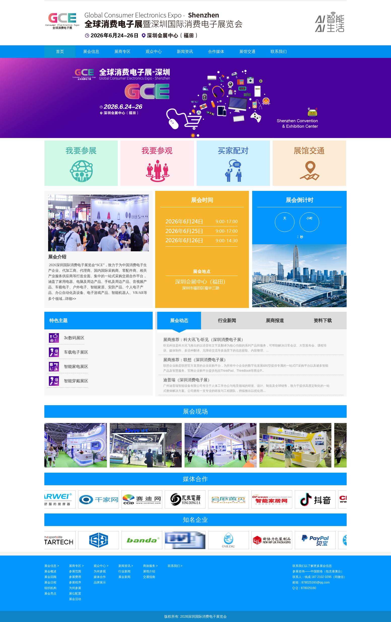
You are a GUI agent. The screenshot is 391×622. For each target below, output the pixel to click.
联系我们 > (175, 566)
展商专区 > (76, 566)
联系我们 (279, 51)
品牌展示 (100, 582)
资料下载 (323, 320)
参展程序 (75, 582)
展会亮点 (50, 593)
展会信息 (91, 51)
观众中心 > (101, 566)
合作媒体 (216, 51)
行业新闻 (227, 320)
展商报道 (275, 320)
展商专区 (122, 51)
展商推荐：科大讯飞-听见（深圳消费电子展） (204, 339)
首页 (60, 51)
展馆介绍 (149, 571)
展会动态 (179, 320)
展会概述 (50, 571)
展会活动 (75, 599)
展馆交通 (247, 51)
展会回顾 (50, 577)
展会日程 (50, 582)
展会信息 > (51, 566)
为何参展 (75, 588)
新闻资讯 (185, 51)
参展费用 (75, 577)
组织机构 (50, 588)
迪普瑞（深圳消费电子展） (187, 380)
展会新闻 (124, 577)
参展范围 (75, 571)
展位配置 (75, 593)
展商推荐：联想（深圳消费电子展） (195, 360)
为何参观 (100, 571)
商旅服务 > (150, 566)
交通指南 (149, 577)
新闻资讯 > (125, 566)
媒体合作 (100, 577)
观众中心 (154, 51)
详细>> (70, 299)
